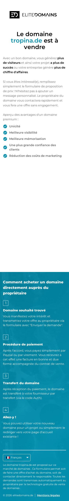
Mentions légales (48, 495)
